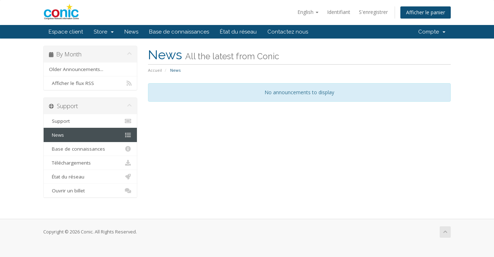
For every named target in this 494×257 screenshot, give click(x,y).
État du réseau (238, 32)
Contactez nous (287, 32)
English (307, 12)
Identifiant (338, 12)
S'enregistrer (373, 12)
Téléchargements (90, 162)
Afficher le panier (425, 12)
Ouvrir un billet (90, 190)
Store (104, 32)
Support (90, 121)
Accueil (155, 70)
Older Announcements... (76, 69)
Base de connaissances (179, 32)
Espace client (66, 32)
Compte (431, 32)
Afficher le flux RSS (90, 83)
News (131, 32)
